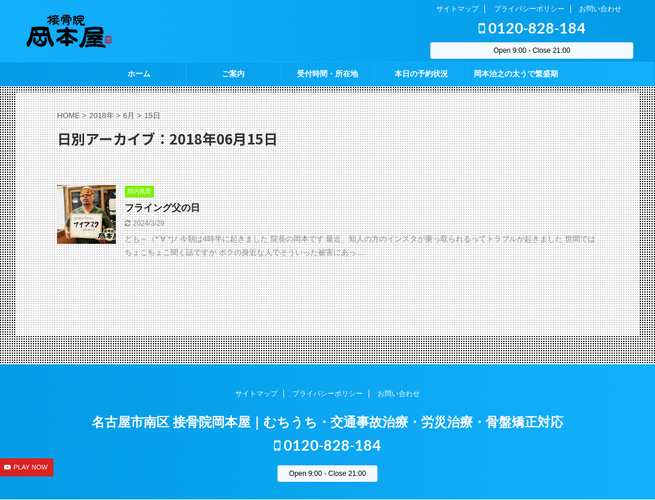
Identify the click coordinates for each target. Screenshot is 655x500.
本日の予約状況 (421, 73)
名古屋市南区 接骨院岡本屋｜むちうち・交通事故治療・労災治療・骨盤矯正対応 (327, 422)
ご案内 (233, 73)
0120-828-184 (532, 27)
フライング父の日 (162, 208)
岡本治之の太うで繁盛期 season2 (516, 77)
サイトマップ (457, 9)
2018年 (101, 115)
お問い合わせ (600, 9)
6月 (129, 115)
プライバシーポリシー (529, 9)
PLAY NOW (31, 467)
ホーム (139, 73)
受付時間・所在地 (327, 73)
